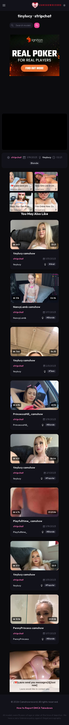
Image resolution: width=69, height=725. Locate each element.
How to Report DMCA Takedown (35, 707)
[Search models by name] (21, 25)
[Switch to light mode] (64, 5)
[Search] (36, 25)
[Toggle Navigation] (4, 5)
